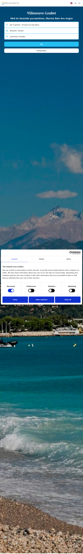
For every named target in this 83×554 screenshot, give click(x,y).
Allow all (68, 300)
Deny (15, 300)
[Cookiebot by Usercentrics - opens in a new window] (71, 252)
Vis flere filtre (41, 51)
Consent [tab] (14, 259)
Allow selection (41, 300)
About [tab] (68, 259)
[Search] (75, 3)
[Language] (71, 3)
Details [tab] (41, 259)
